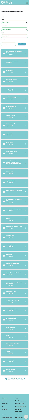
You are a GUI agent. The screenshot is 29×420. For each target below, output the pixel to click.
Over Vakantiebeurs (20, 397)
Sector (2, 19)
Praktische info (19, 400)
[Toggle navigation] (27, 2)
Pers (3, 403)
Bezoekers (4, 397)
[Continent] (14, 29)
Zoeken (3, 39)
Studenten (4, 406)
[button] (14, 53)
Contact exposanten (7, 417)
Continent (3, 26)
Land (2, 32)
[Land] (14, 36)
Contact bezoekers (7, 414)
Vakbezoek (5, 400)
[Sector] (14, 22)
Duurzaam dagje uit (20, 403)
